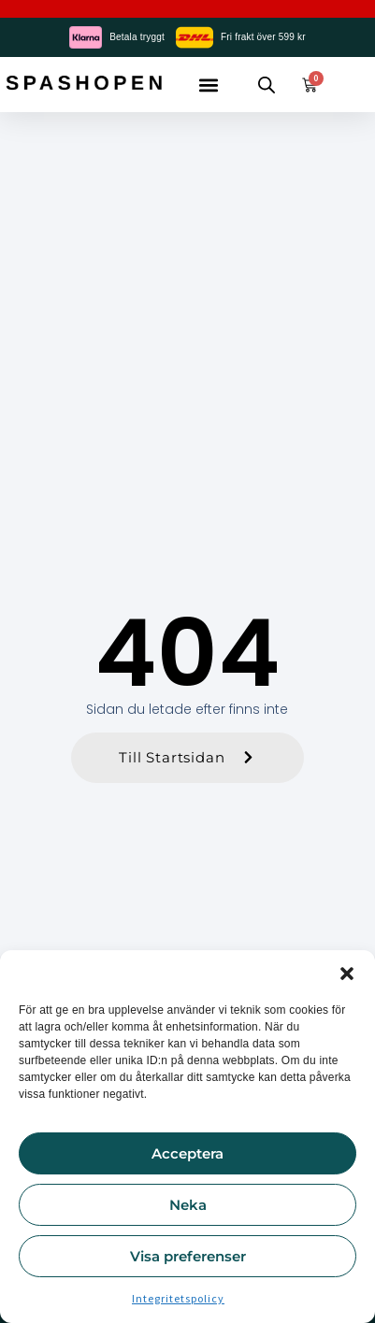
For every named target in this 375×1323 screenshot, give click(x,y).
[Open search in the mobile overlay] (266, 85)
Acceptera (187, 1153)
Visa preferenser (188, 1256)
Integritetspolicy (178, 1298)
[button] (347, 973)
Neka (188, 1205)
